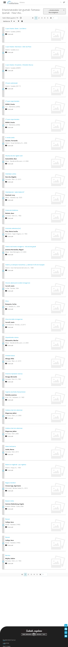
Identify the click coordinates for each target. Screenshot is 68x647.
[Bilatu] (61, 2)
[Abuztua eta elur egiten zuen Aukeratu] (3, 162)
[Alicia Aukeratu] (3, 307)
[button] (50, 18)
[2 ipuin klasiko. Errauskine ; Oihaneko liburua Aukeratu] (3, 71)
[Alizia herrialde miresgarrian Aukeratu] (3, 325)
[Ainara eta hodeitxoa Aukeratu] (3, 216)
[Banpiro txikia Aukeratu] (3, 507)
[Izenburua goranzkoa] (9, 21)
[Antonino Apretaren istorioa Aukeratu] (3, 380)
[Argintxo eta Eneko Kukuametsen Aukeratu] (3, 398)
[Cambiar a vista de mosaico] (22, 21)
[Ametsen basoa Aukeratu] (3, 362)
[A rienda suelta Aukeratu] (3, 144)
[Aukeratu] (20, 18)
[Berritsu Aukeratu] (3, 562)
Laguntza (6, 643)
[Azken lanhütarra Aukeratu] (3, 453)
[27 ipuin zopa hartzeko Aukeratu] (3, 107)
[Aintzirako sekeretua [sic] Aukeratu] (3, 235)
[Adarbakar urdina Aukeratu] (3, 180)
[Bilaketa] (38, 2)
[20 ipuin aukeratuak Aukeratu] (3, 89)
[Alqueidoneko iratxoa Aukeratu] (3, 344)
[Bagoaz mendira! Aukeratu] (3, 489)
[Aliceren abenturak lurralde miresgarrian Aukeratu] (3, 289)
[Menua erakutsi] (4, 2)
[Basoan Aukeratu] (3, 525)
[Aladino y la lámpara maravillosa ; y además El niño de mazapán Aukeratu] (3, 271)
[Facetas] (18, 21)
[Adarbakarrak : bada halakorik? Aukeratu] (3, 198)
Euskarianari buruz (9, 640)
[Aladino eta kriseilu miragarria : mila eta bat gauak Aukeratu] (3, 253)
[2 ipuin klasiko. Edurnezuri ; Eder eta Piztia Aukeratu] (3, 53)
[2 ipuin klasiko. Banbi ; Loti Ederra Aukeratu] (3, 35)
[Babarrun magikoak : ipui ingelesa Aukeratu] (3, 471)
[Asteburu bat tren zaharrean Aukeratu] (3, 416)
